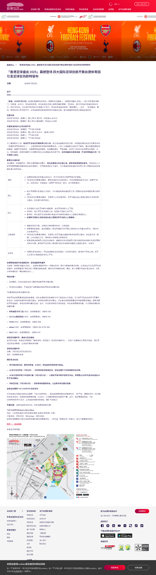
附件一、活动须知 (14, 424)
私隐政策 (17, 571)
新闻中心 (10, 65)
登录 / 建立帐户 (141, 4)
